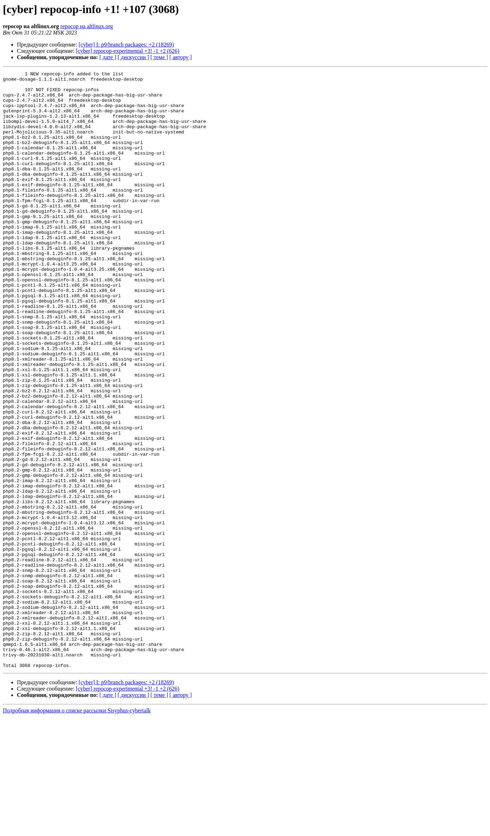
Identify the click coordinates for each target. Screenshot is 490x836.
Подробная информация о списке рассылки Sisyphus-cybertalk (77, 830)
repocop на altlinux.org (87, 26)
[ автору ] (180, 57)
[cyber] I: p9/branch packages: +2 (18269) (126, 45)
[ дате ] (107, 57)
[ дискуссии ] (133, 57)
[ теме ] (159, 57)
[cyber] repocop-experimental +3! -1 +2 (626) (128, 51)
